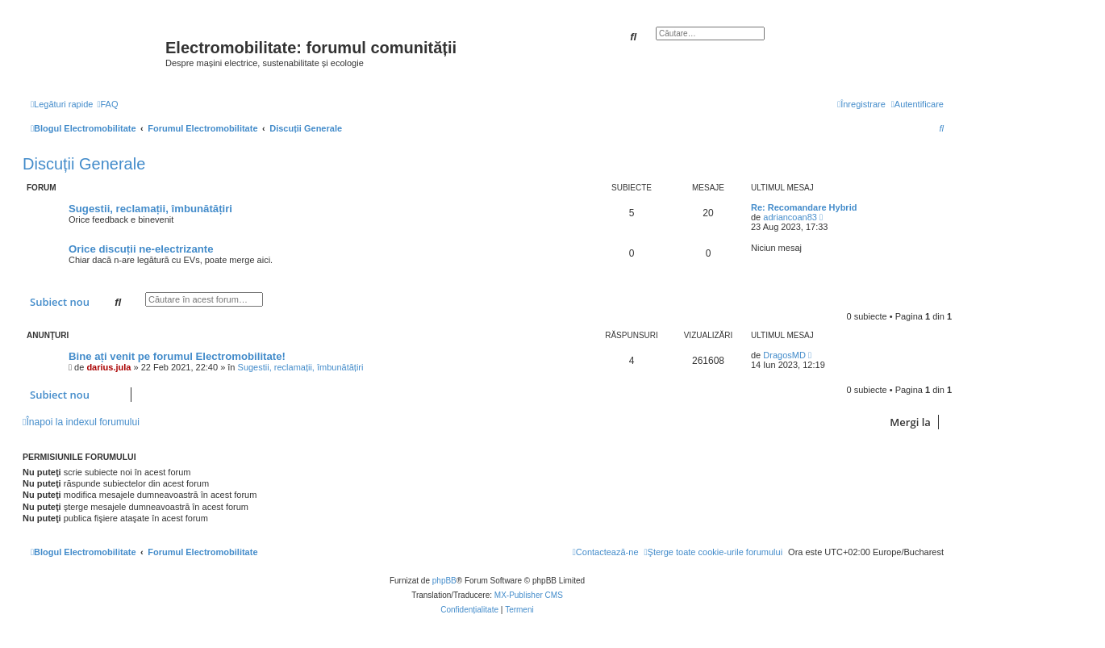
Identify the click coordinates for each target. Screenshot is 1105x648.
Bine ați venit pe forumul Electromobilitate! (177, 356)
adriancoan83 (790, 217)
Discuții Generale (84, 164)
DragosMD (784, 355)
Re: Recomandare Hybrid (804, 207)
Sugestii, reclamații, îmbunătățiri (150, 209)
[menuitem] (107, 104)
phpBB (444, 580)
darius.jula (108, 367)
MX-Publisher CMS (528, 595)
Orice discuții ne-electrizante (141, 249)
